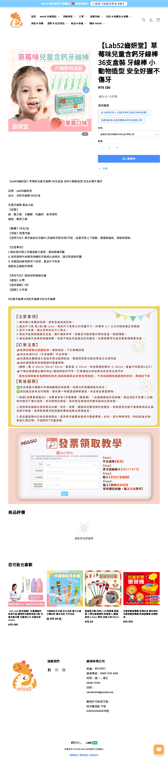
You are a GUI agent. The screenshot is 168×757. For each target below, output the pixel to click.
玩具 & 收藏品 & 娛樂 (117, 16)
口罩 (81, 16)
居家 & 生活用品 (55, 23)
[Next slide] (86, 90)
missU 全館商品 (48, 16)
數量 (100, 141)
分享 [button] (102, 168)
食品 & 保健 (77, 23)
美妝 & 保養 (37, 23)
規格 (100, 128)
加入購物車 (129, 158)
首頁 (33, 16)
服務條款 (74, 755)
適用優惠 (103, 105)
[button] (143, 20)
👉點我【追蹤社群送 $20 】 (109, 3)
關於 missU (96, 23)
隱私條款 (84, 755)
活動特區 (68, 16)
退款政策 (94, 755)
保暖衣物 (95, 16)
